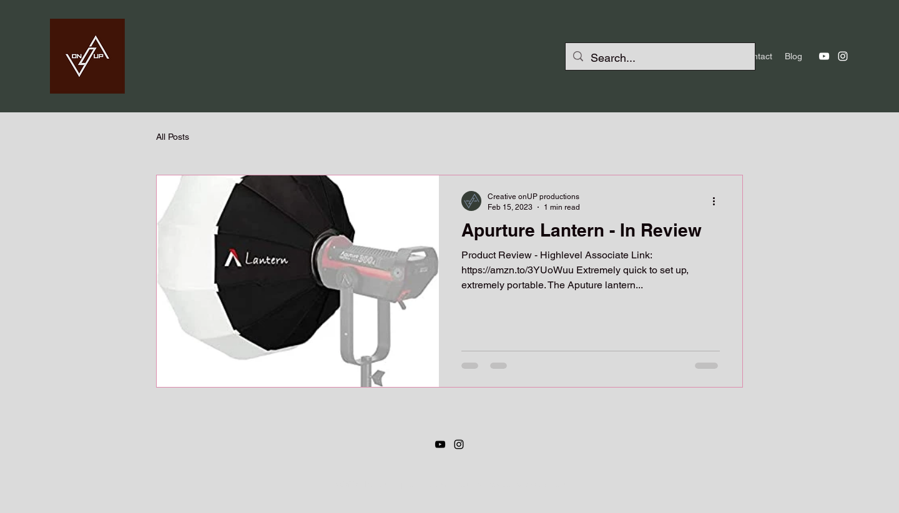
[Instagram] (843, 56)
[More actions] (717, 200)
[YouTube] (824, 56)
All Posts (172, 137)
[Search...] (660, 58)
